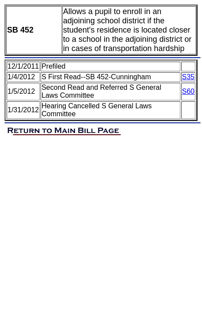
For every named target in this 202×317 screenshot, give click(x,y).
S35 (188, 77)
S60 (188, 91)
